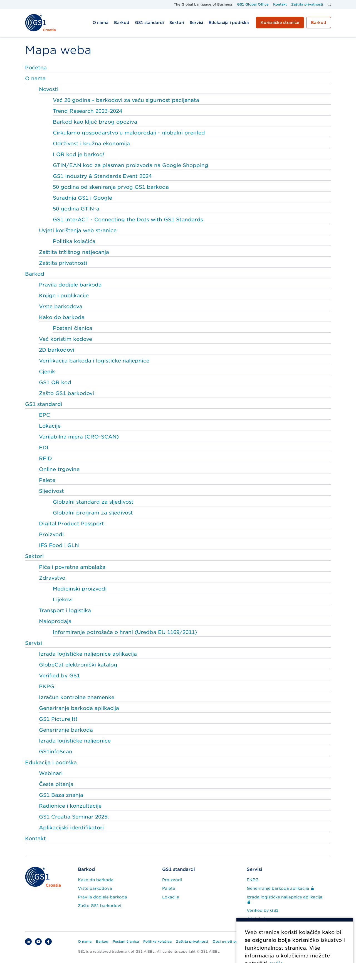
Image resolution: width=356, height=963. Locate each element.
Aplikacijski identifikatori (71, 827)
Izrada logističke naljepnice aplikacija (88, 654)
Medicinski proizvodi (80, 589)
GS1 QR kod (55, 382)
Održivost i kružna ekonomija (91, 143)
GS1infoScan (55, 751)
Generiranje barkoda (66, 730)
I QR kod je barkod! (78, 154)
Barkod (34, 274)
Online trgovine (59, 469)
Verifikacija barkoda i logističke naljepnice (94, 361)
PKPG (46, 686)
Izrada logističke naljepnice (75, 741)
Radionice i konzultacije (70, 806)
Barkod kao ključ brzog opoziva (95, 122)
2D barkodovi (56, 350)
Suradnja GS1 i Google (82, 198)
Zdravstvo (52, 578)
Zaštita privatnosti (63, 263)
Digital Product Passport (71, 523)
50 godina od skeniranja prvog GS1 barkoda (111, 187)
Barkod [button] (318, 22)
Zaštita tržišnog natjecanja (74, 252)
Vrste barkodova (60, 306)
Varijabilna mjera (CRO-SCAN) (79, 437)
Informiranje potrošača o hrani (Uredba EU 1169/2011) (125, 632)
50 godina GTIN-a (76, 209)
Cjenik (47, 371)
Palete (47, 480)
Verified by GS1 (59, 675)
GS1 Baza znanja (61, 795)
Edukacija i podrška (51, 762)
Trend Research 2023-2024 (87, 111)
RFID (45, 458)
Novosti (48, 89)
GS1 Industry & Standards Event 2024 (102, 176)
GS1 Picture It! (58, 719)
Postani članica (72, 328)
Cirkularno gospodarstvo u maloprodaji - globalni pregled (129, 133)
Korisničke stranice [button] (280, 22)
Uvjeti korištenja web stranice (78, 230)
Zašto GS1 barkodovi (66, 393)
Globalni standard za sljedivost (93, 502)
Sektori (34, 556)
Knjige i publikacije (64, 295)
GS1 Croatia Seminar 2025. (74, 817)
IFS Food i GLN (59, 545)
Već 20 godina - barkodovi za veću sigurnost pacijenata (126, 100)
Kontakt (35, 838)
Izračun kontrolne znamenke (76, 697)
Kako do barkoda (62, 317)
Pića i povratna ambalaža (72, 567)
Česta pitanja (56, 784)
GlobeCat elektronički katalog (78, 665)
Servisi (33, 643)
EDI (43, 447)
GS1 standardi (43, 404)
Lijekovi (63, 599)
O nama (35, 78)
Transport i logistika (65, 610)
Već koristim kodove (65, 339)
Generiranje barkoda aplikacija (79, 708)
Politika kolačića (74, 241)
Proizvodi (51, 534)
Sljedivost (51, 491)
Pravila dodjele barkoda (70, 285)
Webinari (51, 773)
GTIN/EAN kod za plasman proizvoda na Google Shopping (130, 165)
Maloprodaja (55, 621)
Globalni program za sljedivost (93, 513)
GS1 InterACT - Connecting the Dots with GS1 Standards (128, 219)
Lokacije (50, 426)
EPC (44, 415)
